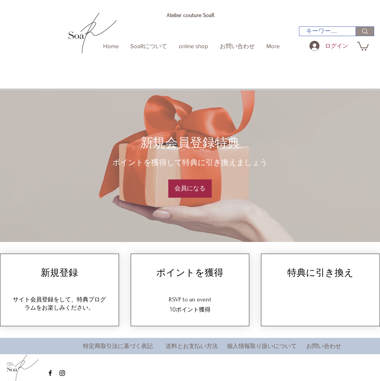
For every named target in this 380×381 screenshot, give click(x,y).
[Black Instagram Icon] (62, 373)
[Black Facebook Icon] (50, 373)
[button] (363, 45)
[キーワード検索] (322, 31)
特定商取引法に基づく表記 (118, 346)
